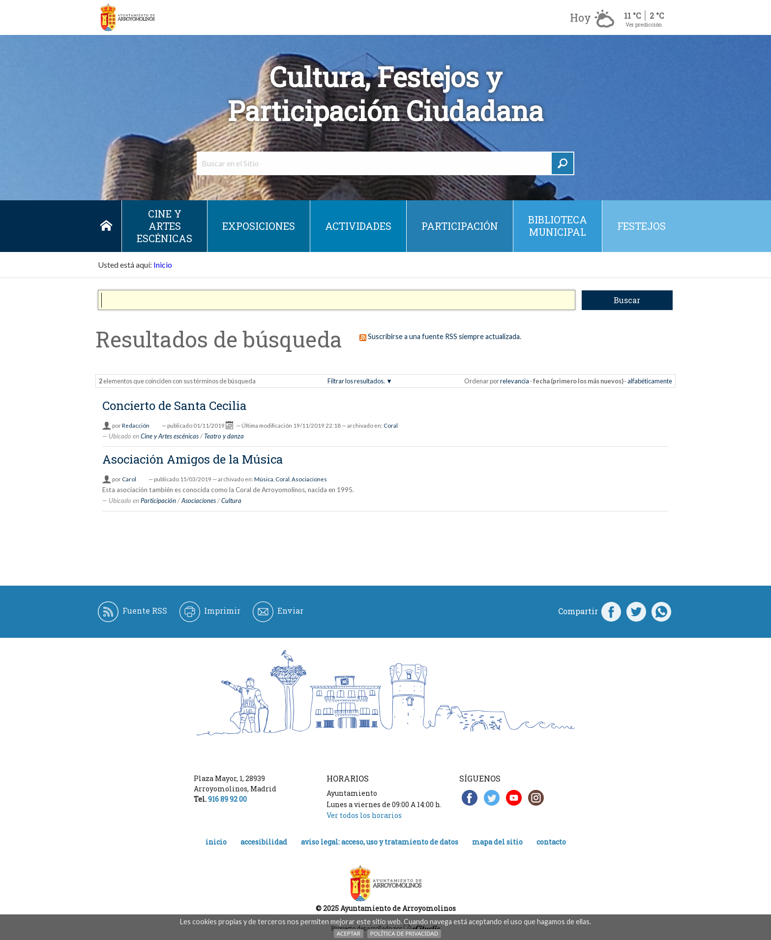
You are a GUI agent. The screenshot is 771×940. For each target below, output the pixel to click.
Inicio (105, 226)
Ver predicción (643, 24)
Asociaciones (309, 479)
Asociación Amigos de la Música (192, 459)
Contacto (551, 841)
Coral (391, 425)
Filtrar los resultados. (356, 381)
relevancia (514, 381)
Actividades (358, 225)
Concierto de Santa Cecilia (174, 405)
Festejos (641, 225)
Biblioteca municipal (557, 225)
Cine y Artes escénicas (164, 226)
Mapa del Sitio (497, 841)
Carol (129, 479)
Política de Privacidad (404, 933)
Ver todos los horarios (364, 815)
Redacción (135, 425)
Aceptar (348, 933)
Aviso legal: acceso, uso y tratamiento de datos (379, 841)
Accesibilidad (263, 841)
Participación (459, 225)
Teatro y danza (224, 436)
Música (263, 479)
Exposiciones (258, 225)
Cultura (231, 500)
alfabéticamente (649, 381)
